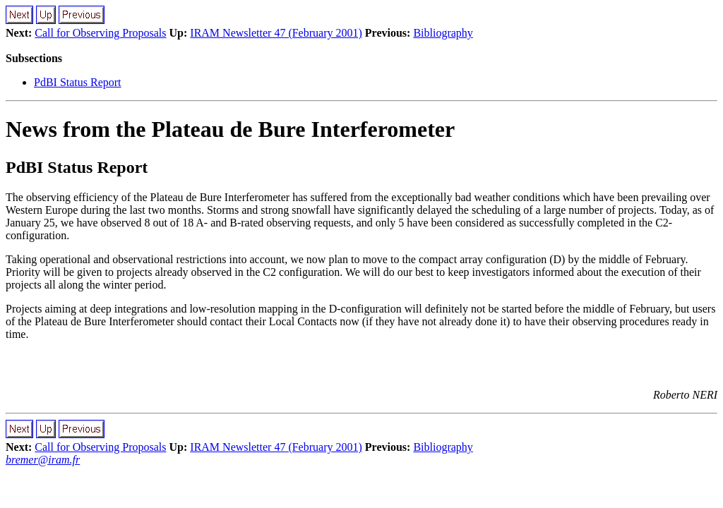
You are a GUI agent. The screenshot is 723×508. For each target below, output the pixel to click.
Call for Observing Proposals (100, 33)
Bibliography (442, 33)
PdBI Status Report (77, 82)
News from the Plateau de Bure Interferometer (230, 129)
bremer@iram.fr (43, 460)
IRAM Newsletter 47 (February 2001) (276, 33)
